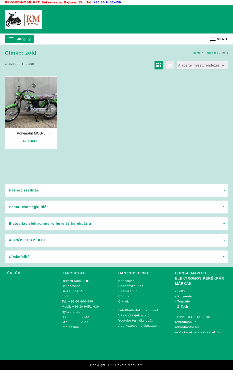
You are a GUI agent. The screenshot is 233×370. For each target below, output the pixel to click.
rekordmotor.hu (187, 327)
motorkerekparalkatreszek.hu (198, 332)
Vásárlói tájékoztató (134, 315)
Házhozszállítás (130, 286)
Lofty (181, 291)
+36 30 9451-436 (107, 2)
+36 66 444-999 (80, 301)
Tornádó (183, 301)
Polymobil (185, 296)
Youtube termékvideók (135, 320)
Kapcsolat (126, 281)
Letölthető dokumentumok (138, 310)
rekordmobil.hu (187, 322)
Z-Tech (182, 306)
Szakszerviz (127, 291)
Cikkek (123, 301)
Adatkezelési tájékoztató (137, 325)
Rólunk (123, 296)
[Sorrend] (202, 65)
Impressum (70, 327)
